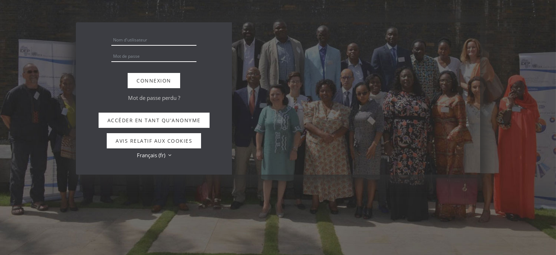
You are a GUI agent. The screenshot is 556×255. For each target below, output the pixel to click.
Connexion (154, 80)
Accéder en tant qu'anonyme (154, 120)
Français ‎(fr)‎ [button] (152, 155)
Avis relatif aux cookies (154, 140)
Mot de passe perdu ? (154, 97)
